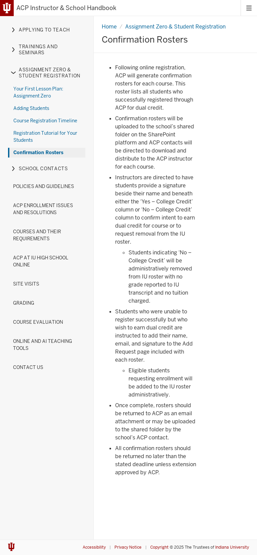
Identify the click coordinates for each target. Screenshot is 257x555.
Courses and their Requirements (37, 235)
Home (109, 26)
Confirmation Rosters (38, 152)
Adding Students (31, 108)
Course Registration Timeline (45, 121)
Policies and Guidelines (43, 186)
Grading (23, 303)
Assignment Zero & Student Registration (175, 26)
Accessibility (94, 547)
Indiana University (232, 547)
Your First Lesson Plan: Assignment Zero (38, 92)
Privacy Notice (128, 547)
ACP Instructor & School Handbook (66, 8)
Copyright (159, 547)
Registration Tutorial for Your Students (45, 136)
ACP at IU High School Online (40, 261)
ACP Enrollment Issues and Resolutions (43, 208)
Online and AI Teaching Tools (42, 344)
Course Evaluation (38, 322)
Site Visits (26, 284)
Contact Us (28, 367)
